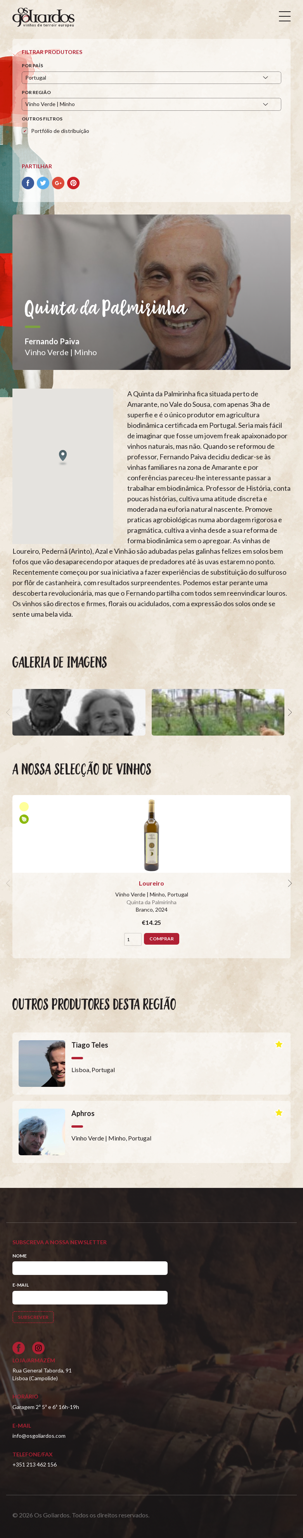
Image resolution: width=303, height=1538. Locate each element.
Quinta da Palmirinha (151, 902)
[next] (289, 712)
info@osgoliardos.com (39, 1435)
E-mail (20, 1285)
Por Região (36, 92)
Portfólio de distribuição (60, 130)
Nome (19, 1256)
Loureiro (151, 883)
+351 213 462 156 (34, 1464)
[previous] (9, 712)
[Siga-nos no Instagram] (38, 1348)
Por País (32, 65)
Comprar (161, 939)
